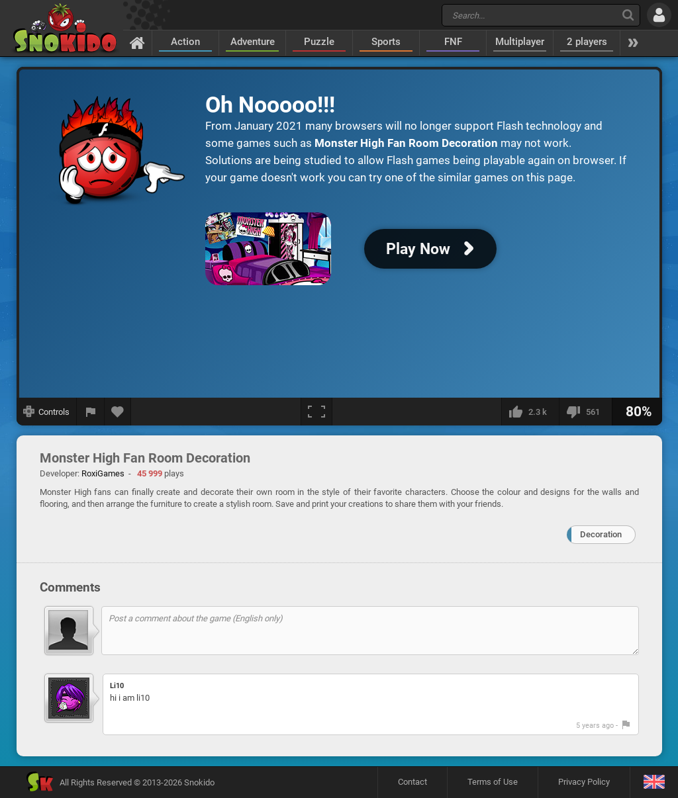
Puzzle (319, 42)
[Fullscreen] (316, 411)
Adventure (252, 42)
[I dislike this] (585, 411)
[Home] (137, 42)
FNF (453, 42)
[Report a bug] (91, 411)
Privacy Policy (584, 782)
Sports (386, 42)
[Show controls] (47, 411)
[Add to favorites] (118, 411)
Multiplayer (519, 42)
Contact (412, 782)
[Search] (628, 15)
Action (185, 42)
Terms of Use (492, 782)
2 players (587, 42)
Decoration (601, 534)
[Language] (654, 782)
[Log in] (659, 15)
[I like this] (530, 411)
